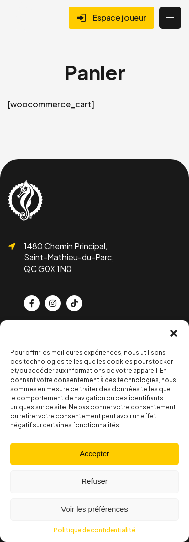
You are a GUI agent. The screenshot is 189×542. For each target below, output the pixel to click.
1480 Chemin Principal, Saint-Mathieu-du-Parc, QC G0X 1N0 (69, 257)
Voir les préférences (94, 509)
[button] (174, 333)
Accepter (94, 453)
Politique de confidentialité (94, 530)
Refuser (94, 481)
